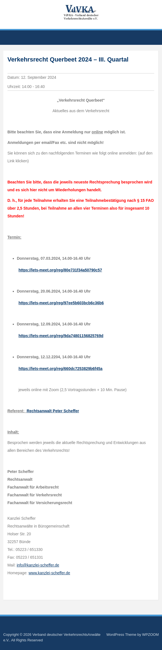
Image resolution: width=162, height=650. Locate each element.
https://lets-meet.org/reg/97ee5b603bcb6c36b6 (61, 303)
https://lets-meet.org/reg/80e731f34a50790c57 (60, 270)
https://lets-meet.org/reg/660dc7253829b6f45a (61, 368)
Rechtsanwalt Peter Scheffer (53, 411)
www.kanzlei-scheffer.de (49, 573)
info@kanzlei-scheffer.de (38, 565)
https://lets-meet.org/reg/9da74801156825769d (61, 335)
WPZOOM (150, 634)
